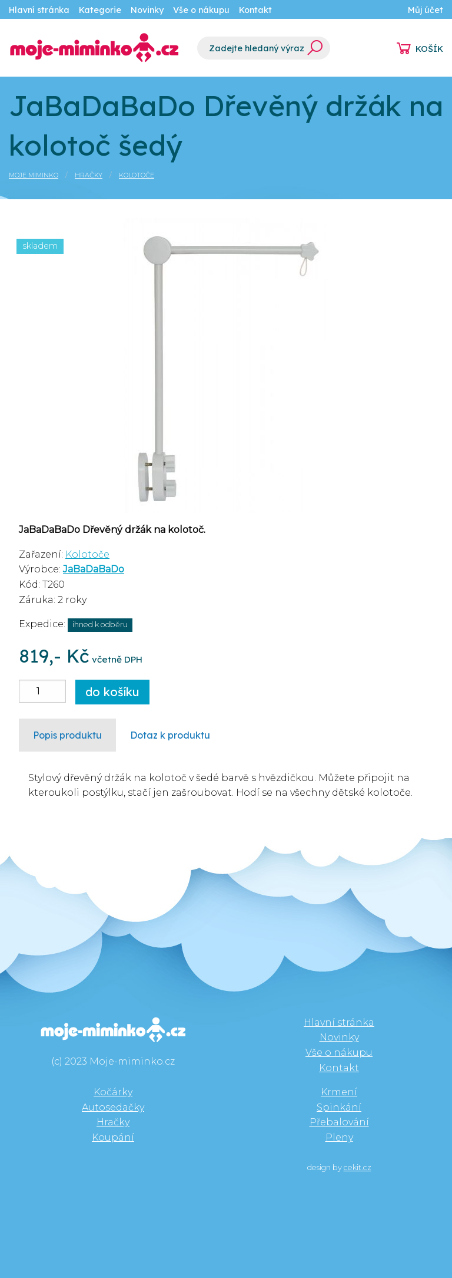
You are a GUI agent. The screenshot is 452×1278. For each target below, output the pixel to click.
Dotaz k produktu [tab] (170, 735)
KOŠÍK (429, 49)
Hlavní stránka (39, 10)
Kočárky (113, 1092)
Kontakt (255, 10)
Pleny (339, 1137)
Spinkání (339, 1107)
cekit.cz (357, 1167)
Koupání (113, 1137)
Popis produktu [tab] (67, 735)
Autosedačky (113, 1107)
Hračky (88, 175)
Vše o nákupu (201, 10)
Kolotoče (136, 175)
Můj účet (425, 10)
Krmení (339, 1092)
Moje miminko (33, 175)
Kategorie (100, 10)
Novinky (147, 10)
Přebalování (339, 1122)
